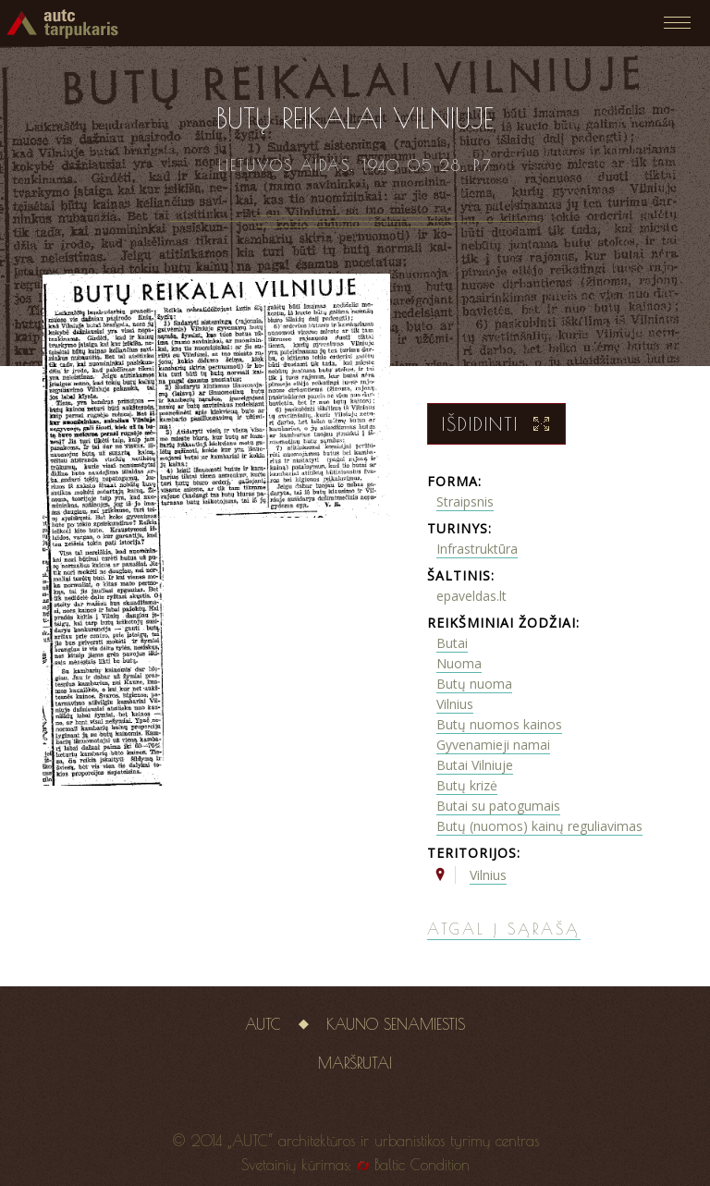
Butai (452, 643)
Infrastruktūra (477, 548)
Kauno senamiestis (395, 1024)
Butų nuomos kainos (499, 724)
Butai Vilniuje (474, 765)
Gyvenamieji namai (493, 744)
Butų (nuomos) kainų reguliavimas (539, 826)
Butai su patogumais (498, 805)
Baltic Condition (422, 1164)
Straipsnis (465, 501)
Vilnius (454, 704)
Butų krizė (466, 785)
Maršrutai (355, 1063)
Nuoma (459, 663)
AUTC (263, 1024)
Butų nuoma (474, 683)
